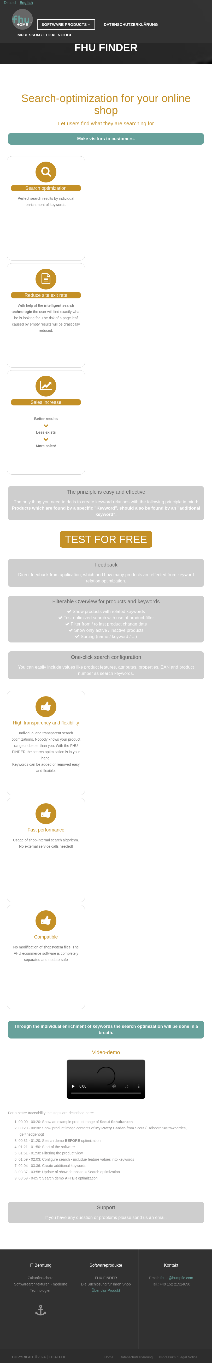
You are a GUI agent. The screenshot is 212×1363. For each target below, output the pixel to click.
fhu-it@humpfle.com (176, 1278)
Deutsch (10, 8)
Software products (66, 29)
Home (22, 29)
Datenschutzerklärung (131, 29)
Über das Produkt (106, 1290)
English (26, 8)
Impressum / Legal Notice (44, 40)
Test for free (106, 539)
